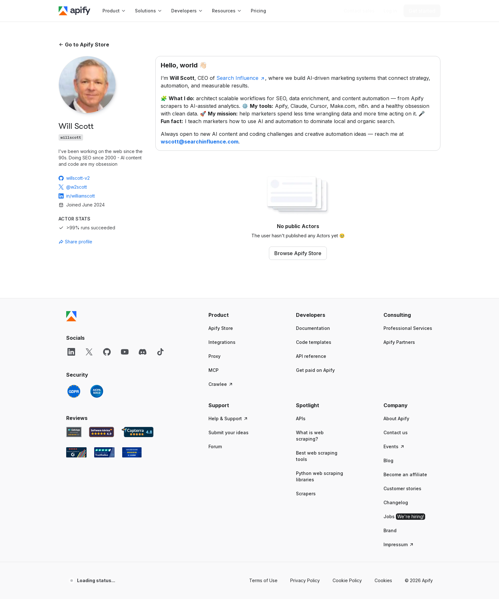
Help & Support (228, 418)
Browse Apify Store (297, 253)
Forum (215, 446)
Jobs (404, 516)
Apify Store (220, 328)
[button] (233, 315)
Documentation (313, 328)
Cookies (383, 580)
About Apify (396, 418)
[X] (89, 352)
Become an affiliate (405, 474)
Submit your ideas (228, 432)
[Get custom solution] (359, 11)
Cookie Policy (347, 580)
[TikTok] (160, 352)
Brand (390, 530)
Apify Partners (399, 342)
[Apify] (74, 10)
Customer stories (402, 488)
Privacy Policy (305, 580)
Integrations (221, 342)
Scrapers (306, 493)
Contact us (395, 432)
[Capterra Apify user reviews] (137, 432)
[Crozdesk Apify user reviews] (132, 452)
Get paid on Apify (315, 370)
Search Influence (240, 78)
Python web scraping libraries (319, 476)
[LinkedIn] (71, 352)
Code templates (313, 342)
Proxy (214, 356)
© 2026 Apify (419, 580)
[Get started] (422, 10)
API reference (311, 356)
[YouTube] (125, 352)
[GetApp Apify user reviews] (73, 432)
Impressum (398, 544)
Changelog (395, 502)
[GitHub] (107, 352)
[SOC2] (96, 391)
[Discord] (142, 352)
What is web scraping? (310, 436)
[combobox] (87, 242)
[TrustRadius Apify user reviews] (104, 452)
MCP (213, 370)
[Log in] (390, 11)
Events (394, 446)
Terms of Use (263, 580)
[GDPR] (73, 391)
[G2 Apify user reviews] (76, 452)
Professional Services (407, 328)
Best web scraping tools (316, 456)
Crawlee (220, 384)
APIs (301, 418)
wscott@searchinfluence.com (199, 141)
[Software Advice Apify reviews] (101, 432)
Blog (388, 460)
